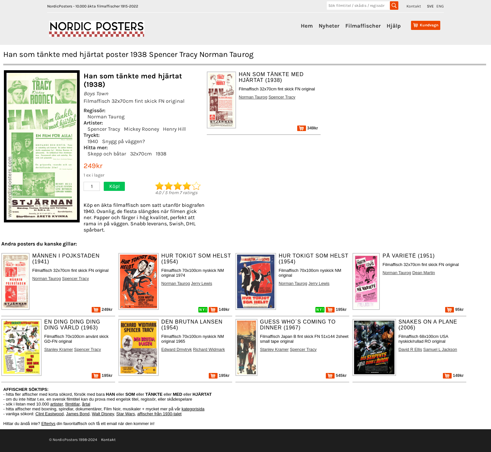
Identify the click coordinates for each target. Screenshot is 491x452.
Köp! (114, 186)
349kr (307, 128)
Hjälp (394, 25)
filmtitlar (72, 404)
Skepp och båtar (106, 154)
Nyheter (329, 25)
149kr (219, 309)
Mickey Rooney (141, 129)
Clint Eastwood (49, 413)
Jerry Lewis (201, 283)
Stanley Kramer (58, 349)
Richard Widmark (209, 349)
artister (56, 404)
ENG (440, 6)
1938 (161, 154)
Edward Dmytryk (176, 349)
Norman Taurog (106, 116)
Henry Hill (174, 129)
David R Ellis (410, 349)
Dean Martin (423, 272)
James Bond (77, 413)
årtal (86, 404)
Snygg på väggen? (123, 141)
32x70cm (141, 154)
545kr (336, 375)
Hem (307, 25)
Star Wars (125, 413)
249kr (102, 309)
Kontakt (413, 6)
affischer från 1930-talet (159, 413)
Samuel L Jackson (440, 349)
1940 (92, 141)
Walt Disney (103, 413)
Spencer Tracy (103, 129)
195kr (336, 309)
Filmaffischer (363, 25)
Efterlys (48, 423)
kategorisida (193, 408)
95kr (454, 309)
